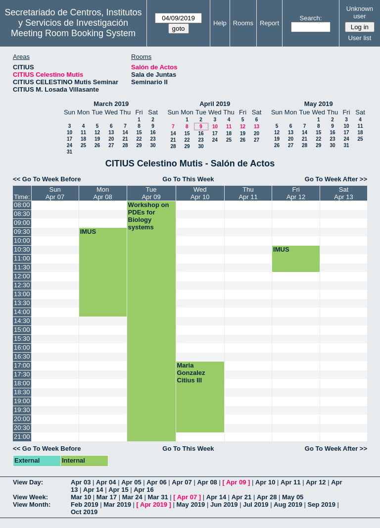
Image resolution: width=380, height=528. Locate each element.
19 (97, 139)
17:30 (22, 374)
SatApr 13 (343, 193)
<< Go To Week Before (47, 179)
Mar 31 (157, 497)
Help (220, 23)
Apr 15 (118, 489)
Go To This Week (188, 179)
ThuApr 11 (247, 193)
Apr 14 (93, 489)
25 (83, 145)
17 (69, 139)
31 (69, 152)
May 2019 (318, 103)
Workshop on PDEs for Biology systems (148, 216)
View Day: (28, 482)
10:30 (22, 249)
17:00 (22, 365)
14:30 (22, 320)
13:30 (22, 303)
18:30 (22, 392)
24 (69, 145)
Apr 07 (181, 482)
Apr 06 (156, 482)
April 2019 (214, 103)
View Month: (31, 504)
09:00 (22, 222)
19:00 (22, 401)
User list (359, 38)
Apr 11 (290, 482)
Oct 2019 (84, 512)
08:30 (22, 213)
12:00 (22, 276)
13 (111, 132)
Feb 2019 (84, 504)
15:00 (22, 329)
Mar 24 (132, 497)
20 (111, 139)
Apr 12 (316, 482)
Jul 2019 (255, 504)
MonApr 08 (102, 193)
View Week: (30, 497)
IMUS (88, 231)
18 (83, 139)
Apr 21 (241, 497)
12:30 (22, 285)
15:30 (22, 338)
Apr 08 (207, 482)
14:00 (22, 312)
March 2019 (111, 103)
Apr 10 (265, 482)
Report (269, 23)
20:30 (22, 427)
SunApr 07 (55, 193)
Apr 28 (267, 497)
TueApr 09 (151, 193)
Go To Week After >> (336, 179)
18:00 (22, 383)
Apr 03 (81, 482)
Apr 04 (106, 482)
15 (139, 132)
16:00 (22, 347)
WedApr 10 (199, 193)
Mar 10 (81, 497)
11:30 (22, 267)
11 (83, 132)
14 (125, 132)
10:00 (22, 240)
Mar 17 (106, 497)
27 (111, 145)
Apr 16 (143, 489)
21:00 (22, 436)
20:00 (22, 418)
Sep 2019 (321, 504)
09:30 (22, 231)
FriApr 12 (295, 193)
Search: (311, 18)
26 (97, 145)
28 (125, 145)
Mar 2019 (117, 504)
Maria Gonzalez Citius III (191, 373)
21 (125, 139)
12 (97, 132)
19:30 (22, 410)
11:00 (22, 258)
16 (152, 132)
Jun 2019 (224, 504)
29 (139, 145)
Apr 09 (236, 482)
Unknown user (359, 12)
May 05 (292, 497)
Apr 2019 (153, 504)
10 (69, 132)
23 (152, 139)
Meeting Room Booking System (73, 33)
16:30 (22, 356)
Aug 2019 (288, 504)
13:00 (22, 294)
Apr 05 (131, 482)
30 (152, 145)
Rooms (243, 23)
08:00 (22, 205)
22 (139, 139)
